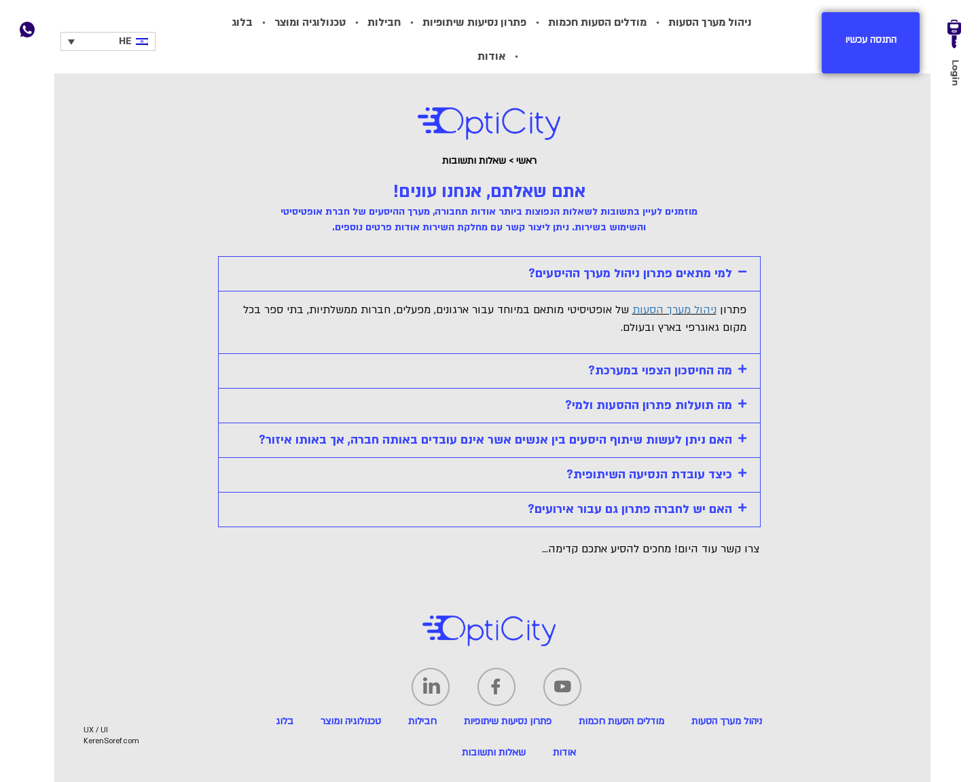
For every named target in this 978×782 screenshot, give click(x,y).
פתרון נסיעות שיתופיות (474, 22)
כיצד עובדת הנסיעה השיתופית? (649, 474)
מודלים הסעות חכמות (597, 22)
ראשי (526, 160)
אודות (491, 56)
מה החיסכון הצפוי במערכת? (660, 370)
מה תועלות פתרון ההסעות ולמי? (648, 405)
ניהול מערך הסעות (709, 22)
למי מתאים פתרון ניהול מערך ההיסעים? (630, 273)
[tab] (489, 274)
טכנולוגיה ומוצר (310, 22)
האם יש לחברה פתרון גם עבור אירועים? (630, 509)
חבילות (384, 22)
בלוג (242, 22)
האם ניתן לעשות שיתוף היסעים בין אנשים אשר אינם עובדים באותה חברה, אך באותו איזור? (495, 440)
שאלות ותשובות (494, 752)
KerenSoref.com (111, 741)
